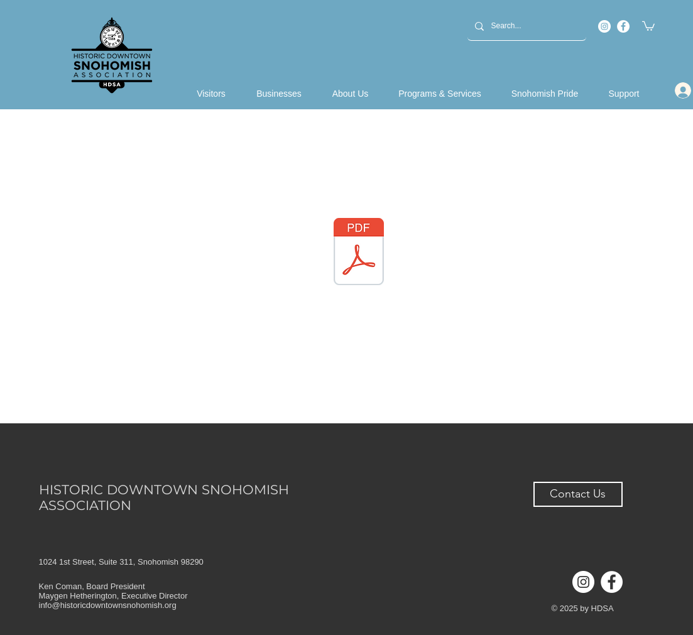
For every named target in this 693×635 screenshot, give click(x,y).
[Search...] (525, 26)
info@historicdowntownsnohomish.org (108, 605)
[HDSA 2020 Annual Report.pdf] (358, 253)
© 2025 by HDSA (583, 608)
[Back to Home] (112, 55)
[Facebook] (623, 26)
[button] (648, 25)
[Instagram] (604, 26)
